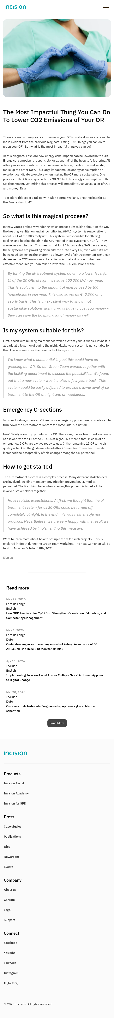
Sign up (8, 557)
